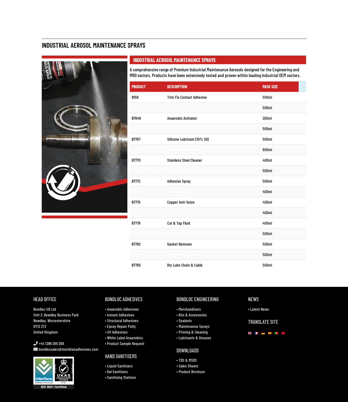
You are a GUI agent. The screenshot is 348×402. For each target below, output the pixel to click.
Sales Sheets (188, 365)
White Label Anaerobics (125, 337)
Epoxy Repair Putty (121, 326)
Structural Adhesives (122, 320)
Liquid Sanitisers (120, 365)
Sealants (185, 320)
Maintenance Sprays (194, 326)
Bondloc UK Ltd (44, 309)
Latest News (259, 309)
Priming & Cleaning (193, 332)
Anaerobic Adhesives (123, 309)
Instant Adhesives (120, 314)
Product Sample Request (125, 343)
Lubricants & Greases (195, 337)
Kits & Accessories (193, 314)
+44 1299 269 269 (51, 343)
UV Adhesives (117, 332)
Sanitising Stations (121, 377)
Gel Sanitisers (117, 371)
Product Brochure (192, 371)
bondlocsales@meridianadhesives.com (68, 349)
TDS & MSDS (188, 360)
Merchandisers (190, 309)
